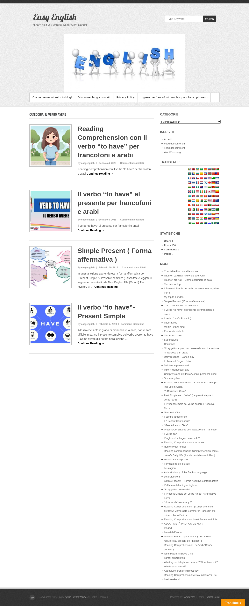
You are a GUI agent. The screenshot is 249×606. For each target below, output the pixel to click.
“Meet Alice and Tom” (176, 425)
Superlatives (171, 339)
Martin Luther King (174, 326)
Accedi (168, 139)
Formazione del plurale (177, 463)
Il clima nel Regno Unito (177, 361)
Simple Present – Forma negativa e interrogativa (191, 480)
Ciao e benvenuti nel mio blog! (52, 97)
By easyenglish (86, 163)
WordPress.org (172, 152)
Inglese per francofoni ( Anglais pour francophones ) (174, 97)
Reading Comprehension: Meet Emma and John (191, 519)
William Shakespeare (176, 459)
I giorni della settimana (176, 369)
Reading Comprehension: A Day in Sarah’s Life (190, 575)
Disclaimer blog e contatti (94, 97)
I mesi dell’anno (172, 532)
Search (209, 19)
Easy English (54, 16)
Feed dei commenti (175, 147)
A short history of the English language (185, 472)
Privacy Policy (125, 97)
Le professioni (172, 476)
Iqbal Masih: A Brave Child (179, 553)
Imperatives (170, 322)
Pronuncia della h (173, 331)
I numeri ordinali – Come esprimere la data (188, 279)
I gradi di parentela (174, 557)
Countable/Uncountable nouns (181, 271)
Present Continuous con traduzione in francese (190, 429)
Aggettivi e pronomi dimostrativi (181, 570)
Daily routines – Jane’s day (179, 356)
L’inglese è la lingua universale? (182, 438)
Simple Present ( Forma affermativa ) (184, 301)
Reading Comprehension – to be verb (185, 442)
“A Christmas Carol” (175, 391)
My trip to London (173, 297)
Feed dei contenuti (174, 143)
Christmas (169, 344)
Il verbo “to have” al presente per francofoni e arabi (115, 202)
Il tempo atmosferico (175, 416)
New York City (172, 412)
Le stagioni (170, 468)
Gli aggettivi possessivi (177, 489)
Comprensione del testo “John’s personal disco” (190, 374)
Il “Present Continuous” (177, 421)
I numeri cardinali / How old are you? (184, 275)
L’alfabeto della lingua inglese (180, 485)
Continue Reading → (100, 173)
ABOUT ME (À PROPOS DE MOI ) (183, 523)
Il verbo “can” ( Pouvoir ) (177, 318)
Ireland (168, 527)
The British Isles (173, 335)
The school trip (172, 284)
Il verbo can (170, 433)
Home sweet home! (175, 446)
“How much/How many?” (178, 502)
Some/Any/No (172, 378)
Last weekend (172, 579)
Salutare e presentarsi (176, 365)
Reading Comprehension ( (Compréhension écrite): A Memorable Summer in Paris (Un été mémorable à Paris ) (190, 511)
